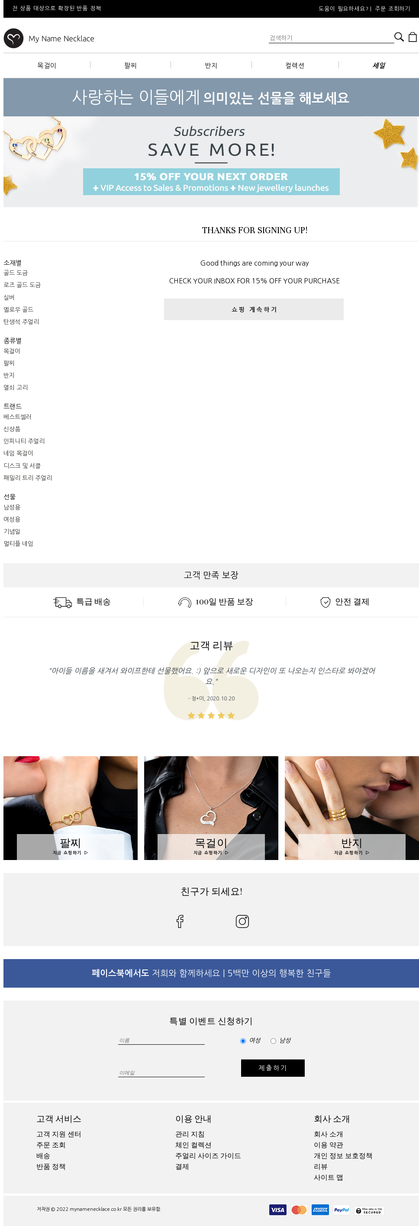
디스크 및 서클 (22, 466)
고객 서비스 (58, 1119)
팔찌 (130, 65)
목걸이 (47, 65)
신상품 (11, 429)
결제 (182, 1167)
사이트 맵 (328, 1177)
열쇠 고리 (15, 388)
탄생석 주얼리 (21, 322)
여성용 (11, 520)
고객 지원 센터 (58, 1134)
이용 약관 (328, 1145)
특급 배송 (82, 602)
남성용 (11, 507)
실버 (9, 298)
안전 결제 (345, 602)
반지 (211, 65)
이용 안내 (193, 1119)
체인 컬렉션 (193, 1145)
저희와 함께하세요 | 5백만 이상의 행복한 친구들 (211, 973)
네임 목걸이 (18, 453)
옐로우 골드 (18, 310)
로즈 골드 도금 (22, 285)
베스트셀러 (17, 417)
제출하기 (272, 1068)
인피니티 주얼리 (24, 441)
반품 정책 (51, 1167)
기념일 (11, 532)
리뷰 (321, 1167)
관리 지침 (190, 1134)
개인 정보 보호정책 (343, 1156)
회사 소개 (332, 1119)
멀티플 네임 (18, 544)
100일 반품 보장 (215, 602)
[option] (120, 9)
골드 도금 (15, 273)
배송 (43, 1156)
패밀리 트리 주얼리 (27, 478)
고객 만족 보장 (211, 575)
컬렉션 (295, 65)
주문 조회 (51, 1145)
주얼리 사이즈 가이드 (208, 1156)
